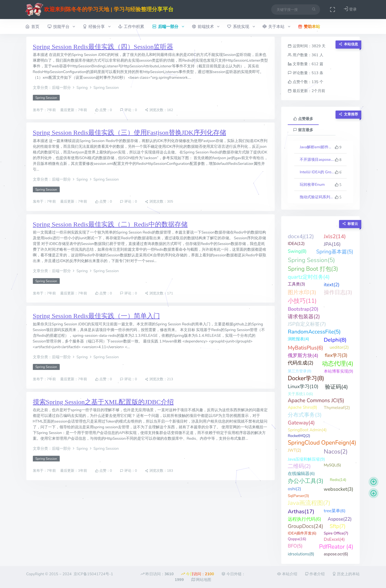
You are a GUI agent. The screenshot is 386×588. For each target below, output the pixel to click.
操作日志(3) (338, 292)
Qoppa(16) (297, 539)
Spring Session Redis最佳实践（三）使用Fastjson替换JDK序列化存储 (129, 132)
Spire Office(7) (336, 533)
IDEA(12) (296, 243)
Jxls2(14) (335, 236)
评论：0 (128, 110)
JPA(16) (332, 244)
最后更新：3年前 (74, 470)
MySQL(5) (332, 465)
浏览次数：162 (159, 110)
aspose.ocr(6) (336, 554)
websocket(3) (338, 489)
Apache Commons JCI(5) (316, 400)
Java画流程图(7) (309, 503)
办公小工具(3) (305, 481)
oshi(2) (294, 489)
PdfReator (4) (336, 547)
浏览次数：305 (159, 201)
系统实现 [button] (241, 27)
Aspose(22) (340, 519)
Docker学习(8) (306, 378)
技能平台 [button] (61, 27)
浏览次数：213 (159, 379)
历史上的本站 (346, 574)
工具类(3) (296, 284)
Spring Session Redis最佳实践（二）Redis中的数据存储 (110, 224)
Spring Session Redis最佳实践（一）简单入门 (96, 315)
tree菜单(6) (335, 511)
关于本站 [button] (276, 27)
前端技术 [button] (205, 27)
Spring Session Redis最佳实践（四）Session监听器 (103, 46)
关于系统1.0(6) (300, 394)
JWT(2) (294, 450)
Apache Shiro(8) (302, 407)
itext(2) (332, 284)
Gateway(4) (301, 422)
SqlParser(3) (298, 495)
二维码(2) (299, 466)
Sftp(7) (338, 526)
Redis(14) (338, 479)
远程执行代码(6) (304, 519)
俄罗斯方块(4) (303, 355)
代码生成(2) (300, 363)
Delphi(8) (335, 340)
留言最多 (303, 130)
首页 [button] (32, 26)
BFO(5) (295, 546)
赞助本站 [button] (309, 26)
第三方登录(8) (299, 371)
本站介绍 (287, 574)
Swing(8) (297, 251)
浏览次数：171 (159, 293)
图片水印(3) (302, 292)
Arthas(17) (301, 511)
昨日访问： (157, 574)
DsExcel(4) (334, 539)
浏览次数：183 (159, 470)
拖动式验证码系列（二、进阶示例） (317, 197)
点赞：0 (103, 110)
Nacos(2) (336, 452)
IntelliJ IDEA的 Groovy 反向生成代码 (317, 172)
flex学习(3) (336, 355)
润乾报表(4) (298, 339)
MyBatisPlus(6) (305, 347)
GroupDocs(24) (305, 526)
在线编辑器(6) (301, 474)
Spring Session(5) (311, 260)
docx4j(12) (301, 236)
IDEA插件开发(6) (302, 533)
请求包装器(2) (304, 316)
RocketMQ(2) (299, 435)
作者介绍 (315, 574)
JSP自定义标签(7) (307, 324)
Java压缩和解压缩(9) (306, 459)
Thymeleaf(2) (337, 408)
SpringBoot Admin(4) (307, 430)
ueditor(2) (339, 347)
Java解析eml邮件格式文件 (317, 147)
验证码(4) (336, 387)
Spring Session (46, 98)
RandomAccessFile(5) (314, 331)
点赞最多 (303, 118)
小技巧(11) (302, 301)
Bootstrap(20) (303, 309)
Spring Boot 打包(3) (313, 269)
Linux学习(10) (303, 386)
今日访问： (197, 574)
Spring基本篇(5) (334, 251)
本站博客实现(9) (338, 371)
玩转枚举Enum (312, 184)
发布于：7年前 (45, 110)
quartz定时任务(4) (309, 277)
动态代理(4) (337, 364)
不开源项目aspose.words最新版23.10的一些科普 (317, 159)
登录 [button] (350, 9)
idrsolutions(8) (301, 554)
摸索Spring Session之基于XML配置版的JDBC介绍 (103, 401)
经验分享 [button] (96, 27)
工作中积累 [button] (131, 26)
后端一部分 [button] (168, 27)
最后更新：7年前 (74, 110)
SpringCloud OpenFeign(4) (322, 442)
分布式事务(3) (305, 415)
